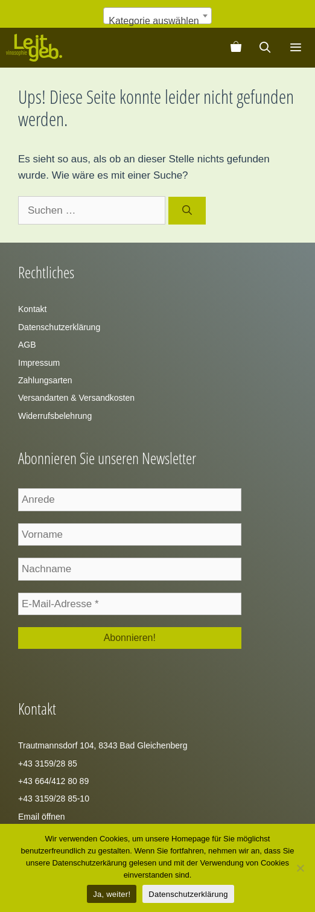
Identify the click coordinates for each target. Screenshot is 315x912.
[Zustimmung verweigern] (300, 868)
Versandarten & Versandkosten (76, 398)
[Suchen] (187, 211)
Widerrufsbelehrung (55, 416)
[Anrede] (129, 499)
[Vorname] (129, 534)
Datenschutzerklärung (59, 327)
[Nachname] (129, 569)
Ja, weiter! (111, 894)
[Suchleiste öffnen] (265, 48)
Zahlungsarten (45, 380)
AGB (27, 344)
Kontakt (32, 309)
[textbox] (157, 21)
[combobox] (157, 15)
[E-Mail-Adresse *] (129, 604)
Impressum (39, 363)
